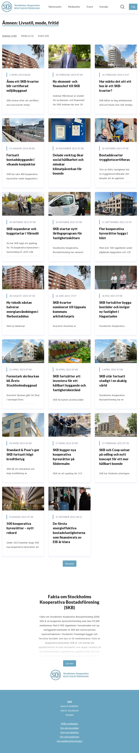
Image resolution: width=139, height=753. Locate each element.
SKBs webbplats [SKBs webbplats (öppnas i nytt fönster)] (69, 723)
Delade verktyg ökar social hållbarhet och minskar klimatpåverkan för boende (68, 164)
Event (90, 6)
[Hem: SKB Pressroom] (21, 7)
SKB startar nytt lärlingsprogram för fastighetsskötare (67, 233)
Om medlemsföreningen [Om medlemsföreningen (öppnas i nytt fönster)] (69, 741)
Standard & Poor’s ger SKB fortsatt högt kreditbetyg (23, 454)
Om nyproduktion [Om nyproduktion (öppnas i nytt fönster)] (69, 732)
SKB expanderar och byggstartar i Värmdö (23, 231)
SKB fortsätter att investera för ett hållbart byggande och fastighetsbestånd (69, 383)
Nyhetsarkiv (54, 6)
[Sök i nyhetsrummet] (122, 7)
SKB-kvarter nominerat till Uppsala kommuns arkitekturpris (69, 309)
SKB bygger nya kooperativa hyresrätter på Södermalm (64, 457)
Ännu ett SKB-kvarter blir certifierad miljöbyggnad (23, 85)
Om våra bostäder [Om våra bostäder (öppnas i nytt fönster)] (69, 727)
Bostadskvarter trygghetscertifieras (114, 157)
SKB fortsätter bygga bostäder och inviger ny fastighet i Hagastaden (115, 309)
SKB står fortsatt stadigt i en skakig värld (113, 380)
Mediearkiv (74, 6)
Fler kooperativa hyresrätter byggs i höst (113, 233)
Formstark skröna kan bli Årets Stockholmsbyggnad (23, 380)
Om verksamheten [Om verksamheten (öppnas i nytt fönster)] (69, 736)
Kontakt (103, 6)
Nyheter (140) (9, 35)
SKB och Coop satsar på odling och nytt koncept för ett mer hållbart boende (114, 457)
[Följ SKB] (133, 7)
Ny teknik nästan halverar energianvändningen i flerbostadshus (22, 309)
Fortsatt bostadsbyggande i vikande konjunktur (21, 159)
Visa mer (69, 563)
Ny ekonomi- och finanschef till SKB (66, 83)
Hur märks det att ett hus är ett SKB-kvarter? (115, 85)
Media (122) (27, 35)
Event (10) (43, 35)
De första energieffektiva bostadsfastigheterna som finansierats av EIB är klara (69, 533)
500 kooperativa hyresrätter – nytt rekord (20, 528)
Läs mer (69, 663)
